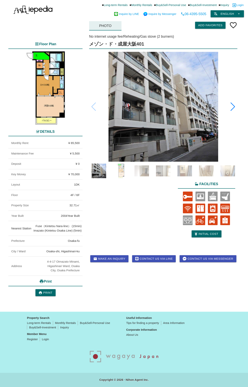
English (227, 13)
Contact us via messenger (208, 258)
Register (32, 339)
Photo (105, 26)
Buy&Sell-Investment (203, 5)
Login (240, 5)
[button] (232, 106)
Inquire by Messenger (159, 14)
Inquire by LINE (126, 14)
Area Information (174, 323)
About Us (132, 334)
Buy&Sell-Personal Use (171, 5)
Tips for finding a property (142, 323)
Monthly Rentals (141, 5)
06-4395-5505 (193, 14)
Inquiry (224, 5)
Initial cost (206, 234)
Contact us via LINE (154, 258)
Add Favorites (210, 25)
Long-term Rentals (115, 5)
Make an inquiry (109, 258)
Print (46, 292)
